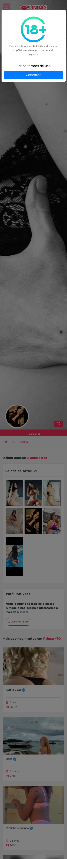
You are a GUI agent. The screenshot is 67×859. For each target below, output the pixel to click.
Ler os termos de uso (34, 66)
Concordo (33, 75)
